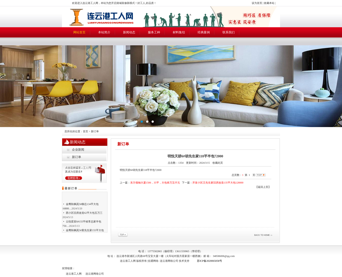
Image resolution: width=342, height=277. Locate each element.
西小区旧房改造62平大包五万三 (84, 213)
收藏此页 (217, 162)
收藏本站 (269, 3)
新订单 (76, 157)
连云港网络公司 (169, 260)
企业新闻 (78, 149)
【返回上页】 (263, 187)
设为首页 (257, 3)
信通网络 (153, 260)
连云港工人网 (74, 273)
